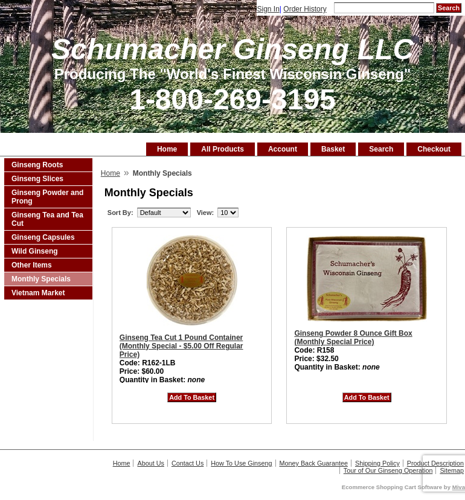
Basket (333, 149)
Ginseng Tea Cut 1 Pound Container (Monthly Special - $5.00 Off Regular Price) (181, 346)
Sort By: (120, 212)
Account (282, 149)
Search (381, 149)
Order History (304, 9)
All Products (222, 149)
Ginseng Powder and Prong (47, 196)
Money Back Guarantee (314, 463)
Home (167, 149)
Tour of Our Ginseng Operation (388, 470)
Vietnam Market (38, 293)
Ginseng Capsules (43, 237)
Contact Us (188, 463)
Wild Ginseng (34, 251)
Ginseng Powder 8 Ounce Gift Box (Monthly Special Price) (353, 337)
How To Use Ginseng (241, 463)
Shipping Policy (377, 463)
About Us (150, 463)
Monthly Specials (41, 279)
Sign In (268, 9)
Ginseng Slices (37, 179)
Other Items (31, 265)
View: (205, 212)
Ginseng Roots (37, 165)
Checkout (434, 149)
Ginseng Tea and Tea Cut (47, 219)
